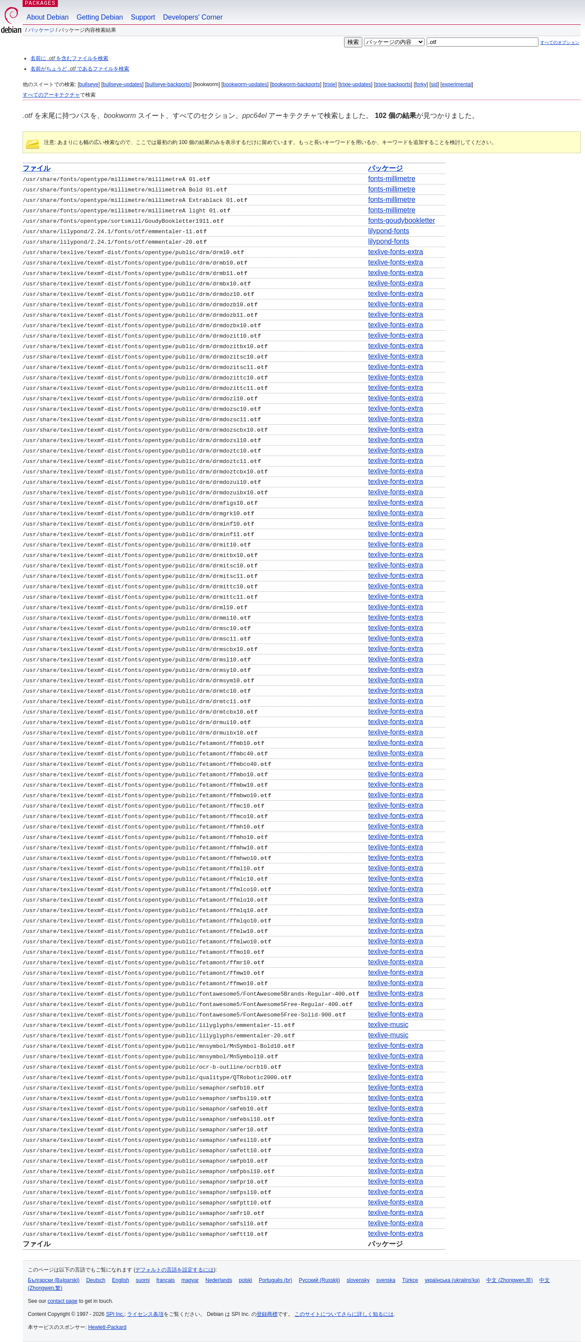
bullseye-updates (122, 84)
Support (143, 17)
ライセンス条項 (145, 1314)
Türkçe (410, 1280)
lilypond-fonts (388, 231)
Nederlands (218, 1280)
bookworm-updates (245, 84)
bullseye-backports (168, 84)
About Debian (48, 17)
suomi (143, 1280)
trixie (329, 84)
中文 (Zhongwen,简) (509, 1280)
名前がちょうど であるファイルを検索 (79, 69)
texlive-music (388, 1024)
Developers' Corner (193, 17)
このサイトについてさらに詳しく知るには (344, 1314)
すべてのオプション (559, 42)
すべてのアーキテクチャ (51, 95)
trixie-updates (355, 84)
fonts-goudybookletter (401, 220)
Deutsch (95, 1280)
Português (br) (275, 1280)
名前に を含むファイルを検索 (69, 58)
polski (245, 1280)
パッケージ (41, 30)
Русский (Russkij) (319, 1280)
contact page (62, 1301)
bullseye (88, 84)
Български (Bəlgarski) (54, 1280)
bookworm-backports (295, 84)
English (120, 1280)
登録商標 (267, 1314)
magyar (190, 1280)
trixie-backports (393, 84)
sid (434, 84)
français (166, 1280)
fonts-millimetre (391, 178)
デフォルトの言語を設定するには (174, 1270)
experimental (457, 84)
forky (421, 84)
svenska (385, 1280)
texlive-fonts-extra (395, 251)
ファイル (36, 168)
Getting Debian (100, 17)
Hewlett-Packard (107, 1327)
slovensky (358, 1280)
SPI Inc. (115, 1314)
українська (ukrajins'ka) (452, 1280)
